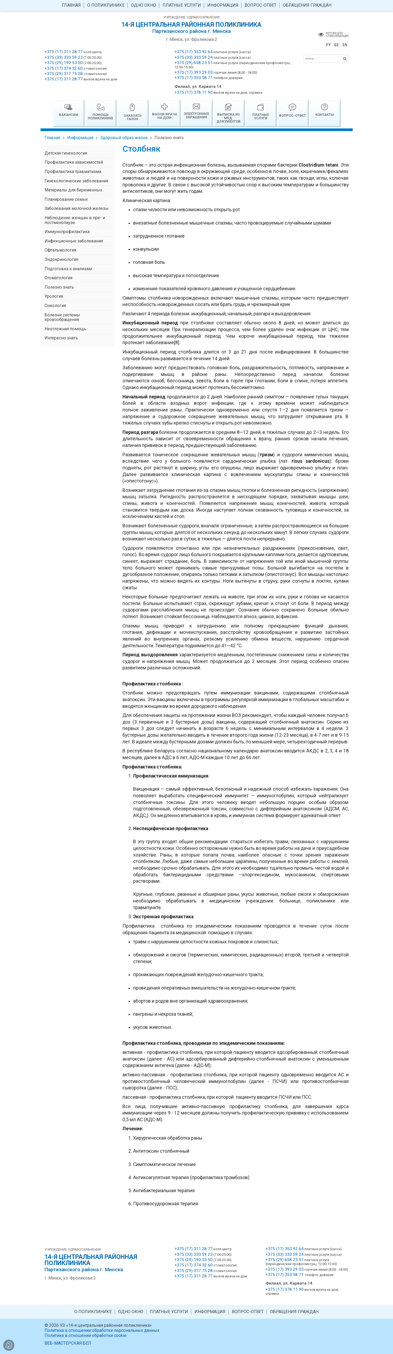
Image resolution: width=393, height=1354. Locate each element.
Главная (52, 137)
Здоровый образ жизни (124, 137)
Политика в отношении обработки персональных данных (102, 1330)
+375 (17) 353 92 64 (193, 51)
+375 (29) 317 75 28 (64, 73)
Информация (80, 137)
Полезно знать (169, 137)
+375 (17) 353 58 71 (193, 77)
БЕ (336, 45)
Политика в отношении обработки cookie (85, 1335)
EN (345, 45)
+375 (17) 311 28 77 (64, 51)
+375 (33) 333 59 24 (193, 57)
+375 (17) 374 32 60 (64, 68)
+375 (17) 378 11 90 (193, 92)
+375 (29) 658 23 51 (193, 62)
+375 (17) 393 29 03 (193, 72)
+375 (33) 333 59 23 (64, 57)
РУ (328, 45)
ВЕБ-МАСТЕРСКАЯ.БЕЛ (68, 1343)
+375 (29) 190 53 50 (64, 62)
